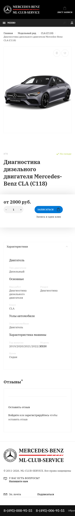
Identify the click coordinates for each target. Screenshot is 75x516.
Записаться (48, 209)
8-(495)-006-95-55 (50, 510)
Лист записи (64, 10)
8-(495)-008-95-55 (18, 510)
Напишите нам (18, 481)
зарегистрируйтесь (37, 415)
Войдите (13, 415)
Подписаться (45, 494)
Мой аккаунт (72, 23)
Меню (9, 22)
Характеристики (37, 246)
